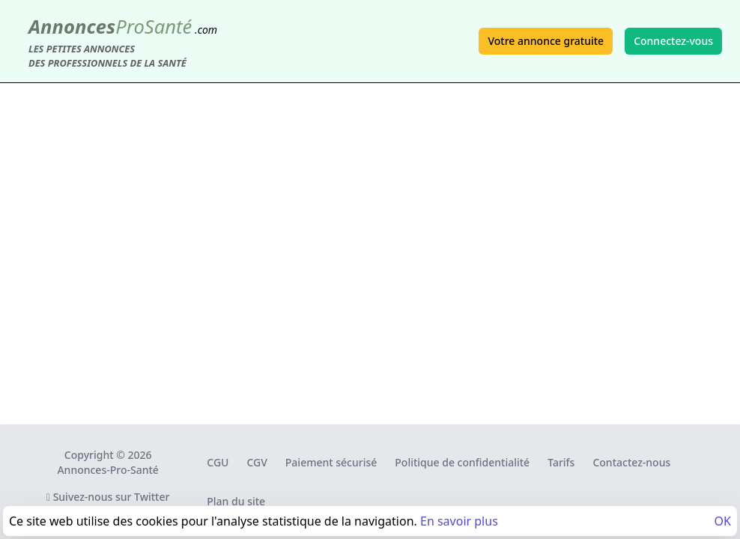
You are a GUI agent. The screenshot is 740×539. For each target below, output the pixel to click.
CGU (217, 462)
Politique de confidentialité (462, 462)
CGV (256, 462)
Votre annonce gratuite (546, 41)
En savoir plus (459, 521)
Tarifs (561, 462)
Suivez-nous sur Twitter (108, 497)
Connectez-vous (673, 41)
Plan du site (236, 501)
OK (723, 521)
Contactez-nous (631, 462)
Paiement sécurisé (331, 462)
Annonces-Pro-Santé (107, 470)
